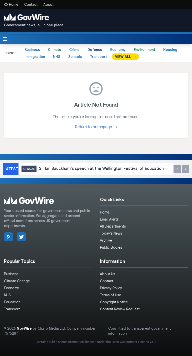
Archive (106, 240)
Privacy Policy (111, 288)
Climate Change (17, 281)
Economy (118, 49)
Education (12, 302)
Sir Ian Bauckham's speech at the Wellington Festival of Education (93, 169)
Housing (170, 49)
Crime (74, 49)
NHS (56, 56)
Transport (98, 56)
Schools (75, 56)
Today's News (111, 233)
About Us (107, 274)
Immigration (34, 56)
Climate (54, 49)
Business (32, 49)
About (49, 4)
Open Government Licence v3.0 (134, 342)
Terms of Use (110, 295)
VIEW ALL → (125, 56)
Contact (31, 4)
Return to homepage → (96, 126)
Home (11, 4)
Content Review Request (120, 309)
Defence (95, 49)
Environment (144, 49)
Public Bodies (111, 247)
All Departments (113, 226)
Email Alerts (109, 219)
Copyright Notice (114, 302)
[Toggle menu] (5, 39)
